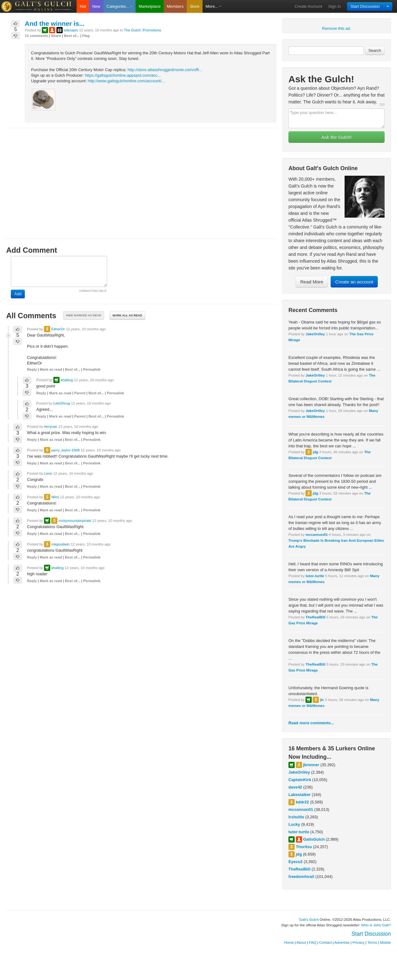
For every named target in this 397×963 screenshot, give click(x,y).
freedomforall (301, 876)
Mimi (55, 497)
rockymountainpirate (75, 520)
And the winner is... (55, 23)
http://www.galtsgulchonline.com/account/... (126, 81)
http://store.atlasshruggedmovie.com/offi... (164, 69)
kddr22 (302, 802)
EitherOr (58, 329)
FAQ (312, 942)
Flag (86, 36)
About (301, 942)
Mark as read (51, 369)
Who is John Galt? (376, 925)
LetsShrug (61, 403)
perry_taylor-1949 (65, 450)
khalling (66, 380)
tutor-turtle (315, 576)
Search (374, 50)
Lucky (294, 824)
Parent (79, 393)
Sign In (334, 6)
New (96, 6)
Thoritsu (304, 846)
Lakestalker (299, 794)
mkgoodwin (60, 544)
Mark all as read (127, 315)
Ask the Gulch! (336, 137)
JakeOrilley (315, 334)
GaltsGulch (313, 839)
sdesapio (71, 30)
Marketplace (150, 6)
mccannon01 (317, 534)
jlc (322, 700)
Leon (48, 473)
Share (56, 36)
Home (289, 942)
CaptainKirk (299, 779)
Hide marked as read (83, 315)
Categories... (119, 6)
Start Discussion (365, 6)
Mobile (385, 942)
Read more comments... (311, 723)
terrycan (50, 426)
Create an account (354, 281)
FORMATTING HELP (92, 290)
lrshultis (296, 817)
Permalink (91, 369)
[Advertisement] (141, 177)
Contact (325, 942)
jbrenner (311, 764)
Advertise (342, 942)
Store (194, 6)
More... (213, 6)
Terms (372, 942)
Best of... (71, 36)
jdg (315, 452)
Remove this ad (336, 28)
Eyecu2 (295, 861)
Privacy (358, 942)
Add (17, 294)
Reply (32, 369)
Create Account (308, 6)
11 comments (36, 36)
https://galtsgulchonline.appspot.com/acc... (123, 75)
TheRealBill (315, 617)
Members (175, 6)
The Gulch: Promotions (142, 30)
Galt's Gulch (309, 919)
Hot (83, 6)
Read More (311, 281)
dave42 (295, 787)
